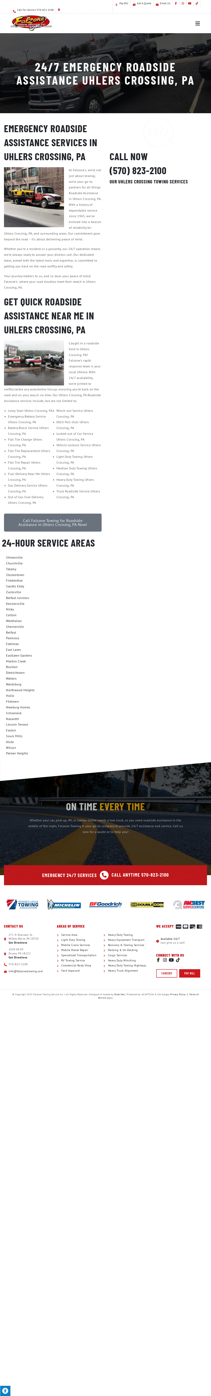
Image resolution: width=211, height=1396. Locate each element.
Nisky (10, 609)
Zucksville (13, 592)
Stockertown (15, 575)
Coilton (11, 615)
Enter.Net (119, 994)
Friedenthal (14, 580)
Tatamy (11, 569)
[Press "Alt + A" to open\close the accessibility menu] (5, 1391)
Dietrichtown (15, 673)
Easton (11, 730)
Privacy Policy (178, 994)
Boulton (12, 667)
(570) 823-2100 (137, 170)
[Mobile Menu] (197, 23)
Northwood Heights (20, 690)
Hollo (10, 696)
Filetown (12, 701)
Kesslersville (15, 604)
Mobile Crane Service (158, 210)
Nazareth (12, 719)
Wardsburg (14, 684)
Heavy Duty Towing (158, 201)
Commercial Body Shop (158, 249)
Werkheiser (14, 621)
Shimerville (14, 557)
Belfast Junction (17, 598)
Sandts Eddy (15, 586)
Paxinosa (12, 638)
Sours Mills (14, 736)
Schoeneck (14, 713)
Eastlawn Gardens (19, 655)
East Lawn (13, 650)
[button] (166, 973)
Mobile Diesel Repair (158, 220)
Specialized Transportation (158, 230)
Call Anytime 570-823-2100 (140, 874)
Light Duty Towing (158, 191)
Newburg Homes (18, 707)
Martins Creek (16, 661)
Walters (11, 678)
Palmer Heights (17, 753)
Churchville (14, 563)
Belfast (11, 632)
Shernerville (15, 627)
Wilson (11, 748)
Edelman (12, 644)
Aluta (10, 742)
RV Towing (158, 240)
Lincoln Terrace (17, 724)
